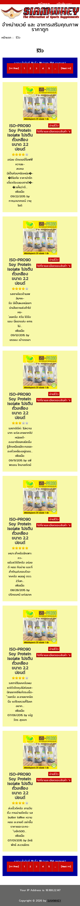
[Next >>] (66, 68)
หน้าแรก (44, 3)
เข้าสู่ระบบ (64, 3)
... (55, 68)
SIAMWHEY (54, 901)
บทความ (37, 9)
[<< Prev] (14, 68)
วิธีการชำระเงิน (60, 9)
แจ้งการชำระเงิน (59, 14)
